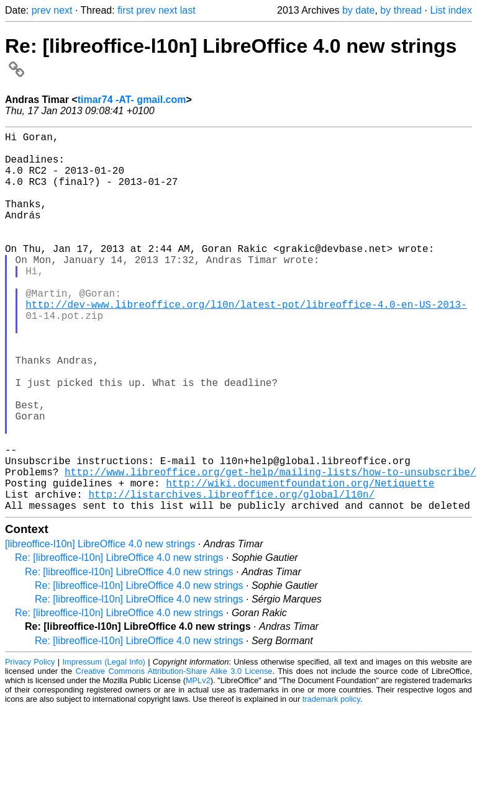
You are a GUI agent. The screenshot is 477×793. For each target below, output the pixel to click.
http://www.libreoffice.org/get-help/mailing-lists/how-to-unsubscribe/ (270, 548)
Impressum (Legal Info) (104, 746)
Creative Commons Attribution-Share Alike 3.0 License (174, 755)
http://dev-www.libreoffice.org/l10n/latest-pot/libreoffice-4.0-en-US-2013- (245, 344)
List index (451, 10)
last (188, 10)
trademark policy (331, 783)
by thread (401, 10)
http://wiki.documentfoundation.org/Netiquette (300, 562)
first (125, 10)
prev (41, 10)
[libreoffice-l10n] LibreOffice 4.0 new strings (100, 628)
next (62, 10)
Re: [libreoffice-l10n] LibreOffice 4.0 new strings (119, 642)
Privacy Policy (30, 746)
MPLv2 (198, 764)
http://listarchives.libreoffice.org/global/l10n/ (231, 576)
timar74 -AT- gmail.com (132, 99)
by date (358, 10)
